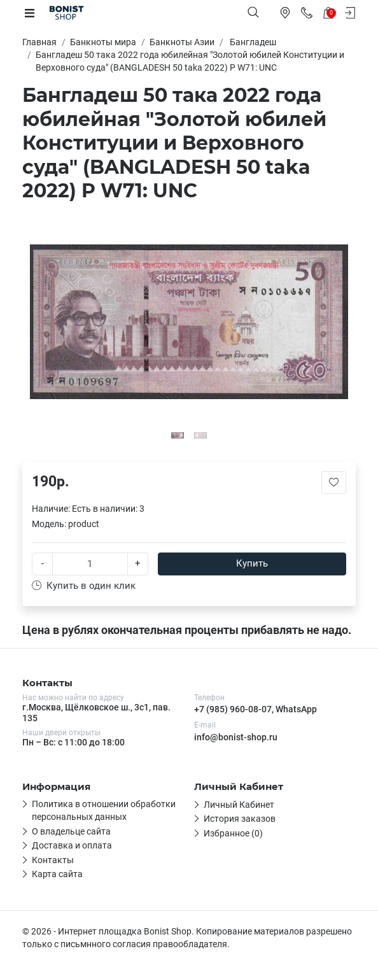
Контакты (53, 860)
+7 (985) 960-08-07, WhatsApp (255, 709)
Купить (252, 563)
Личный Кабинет (239, 804)
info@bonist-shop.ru (235, 737)
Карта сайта (57, 874)
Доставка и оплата (72, 845)
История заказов (240, 819)
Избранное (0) (233, 833)
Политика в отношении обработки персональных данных (104, 810)
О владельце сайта (71, 831)
